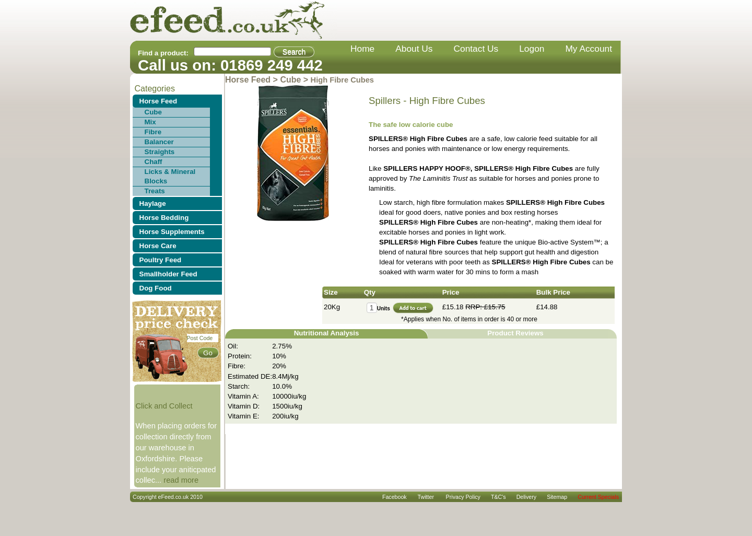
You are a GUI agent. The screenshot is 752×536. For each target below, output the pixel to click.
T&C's (498, 497)
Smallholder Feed (168, 274)
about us (413, 48)
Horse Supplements (172, 232)
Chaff (153, 162)
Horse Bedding (164, 218)
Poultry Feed (160, 260)
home (362, 48)
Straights (160, 152)
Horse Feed (158, 101)
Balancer (159, 142)
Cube (153, 112)
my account (588, 48)
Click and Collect (164, 406)
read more (180, 480)
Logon (531, 48)
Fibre (153, 132)
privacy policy (463, 497)
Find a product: (163, 53)
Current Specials (598, 497)
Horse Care (158, 246)
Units (383, 308)
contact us (476, 48)
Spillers (385, 100)
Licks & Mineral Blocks (170, 176)
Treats (155, 191)
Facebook (394, 497)
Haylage (152, 203)
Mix (150, 122)
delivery (526, 497)
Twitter (426, 497)
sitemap (557, 497)
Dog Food (155, 288)
